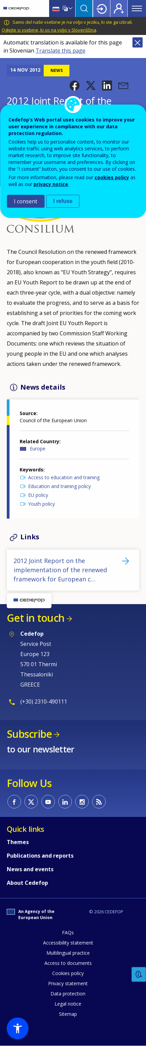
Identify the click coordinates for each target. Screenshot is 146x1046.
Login (101, 8)
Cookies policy (68, 973)
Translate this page (60, 50)
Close (137, 42)
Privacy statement (68, 983)
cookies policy (112, 177)
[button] (74, 85)
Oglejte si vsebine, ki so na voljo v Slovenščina (49, 30)
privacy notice (51, 184)
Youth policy (41, 504)
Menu (137, 8)
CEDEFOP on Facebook (14, 801)
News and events (30, 869)
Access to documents (68, 963)
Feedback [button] (139, 974)
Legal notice (68, 1004)
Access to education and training (64, 477)
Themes (18, 842)
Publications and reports (40, 855)
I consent (25, 201)
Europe (37, 448)
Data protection (67, 993)
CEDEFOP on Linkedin (65, 801)
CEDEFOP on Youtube (48, 801)
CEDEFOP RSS (99, 801)
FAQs (68, 932)
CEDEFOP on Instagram (82, 801)
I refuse (62, 201)
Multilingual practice (68, 953)
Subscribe (29, 734)
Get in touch (35, 618)
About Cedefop (27, 882)
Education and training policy (59, 486)
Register (118, 8)
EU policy (38, 495)
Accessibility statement (68, 942)
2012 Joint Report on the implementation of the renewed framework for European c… (60, 570)
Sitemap (68, 1014)
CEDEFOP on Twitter (31, 801)
